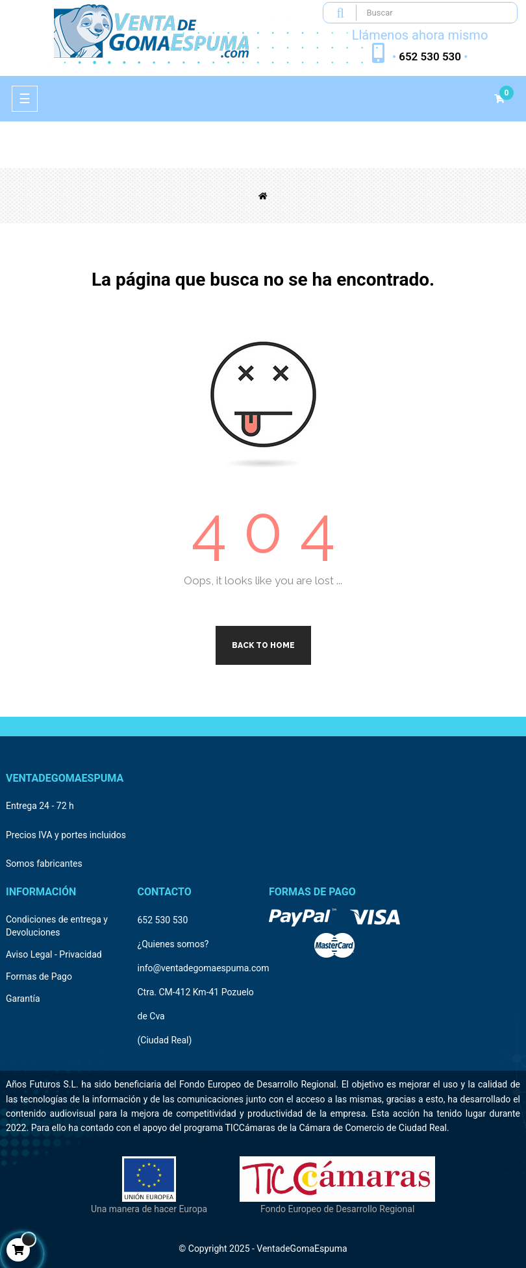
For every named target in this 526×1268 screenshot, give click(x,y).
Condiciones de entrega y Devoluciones (57, 926)
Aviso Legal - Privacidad (54, 954)
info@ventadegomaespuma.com (203, 968)
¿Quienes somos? (173, 944)
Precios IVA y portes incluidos (66, 835)
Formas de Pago (39, 976)
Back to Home (263, 645)
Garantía (23, 998)
